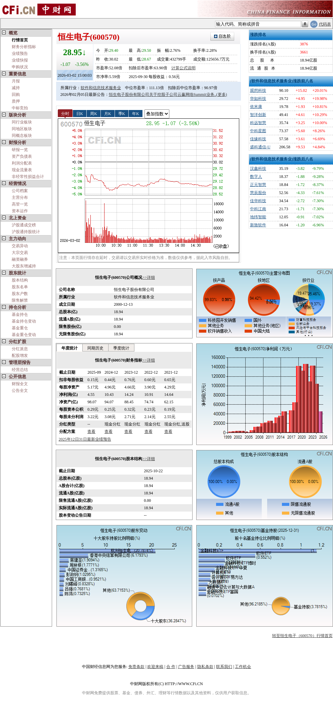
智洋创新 (258, 114)
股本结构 (20, 280)
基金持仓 (20, 314)
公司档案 (20, 190)
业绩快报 (20, 60)
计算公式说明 (183, 68)
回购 (16, 94)
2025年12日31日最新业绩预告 (85, 439)
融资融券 (20, 259)
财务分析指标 (24, 46)
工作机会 (243, 666)
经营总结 (20, 369)
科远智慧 (258, 122)
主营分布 (20, 197)
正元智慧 (258, 184)
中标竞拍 (20, 108)
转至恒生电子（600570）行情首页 (302, 635)
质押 (16, 101)
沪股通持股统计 (26, 231)
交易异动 (20, 246)
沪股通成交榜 (24, 225)
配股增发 (20, 355)
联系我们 (224, 666)
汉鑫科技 (258, 168)
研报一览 (20, 149)
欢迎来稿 (155, 666)
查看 (91, 431)
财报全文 (20, 383)
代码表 (325, 24)
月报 (16, 81)
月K (107, 113)
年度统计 (69, 348)
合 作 (170, 666)
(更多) (221, 94)
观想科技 (258, 90)
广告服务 (186, 666)
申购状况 (20, 67)
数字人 (256, 176)
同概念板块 (22, 135)
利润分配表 (22, 163)
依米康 (256, 106)
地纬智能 (258, 217)
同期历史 (95, 348)
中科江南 (258, 209)
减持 (16, 87)
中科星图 (258, 130)
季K (121, 113)
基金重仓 (20, 328)
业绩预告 (20, 53)
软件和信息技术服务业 (101, 87)
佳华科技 (258, 200)
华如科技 (258, 98)
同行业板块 (22, 122)
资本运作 (20, 211)
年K (135, 113)
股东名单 (20, 287)
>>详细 (148, 277)
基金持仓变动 (24, 321)
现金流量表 (22, 170)
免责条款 (136, 666)
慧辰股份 (258, 192)
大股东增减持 (24, 266)
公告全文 (20, 390)
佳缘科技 (258, 139)
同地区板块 (22, 128)
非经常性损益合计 (28, 176)
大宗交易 (20, 252)
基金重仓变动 (24, 334)
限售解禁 (20, 300)
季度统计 (121, 348)
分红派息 (20, 348)
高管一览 (20, 204)
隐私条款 (205, 666)
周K (93, 113)
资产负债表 (22, 156)
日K (79, 113)
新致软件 (258, 225)
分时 (65, 113)
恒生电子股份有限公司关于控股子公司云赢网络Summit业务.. (162, 94)
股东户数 (20, 293)
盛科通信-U (260, 147)
